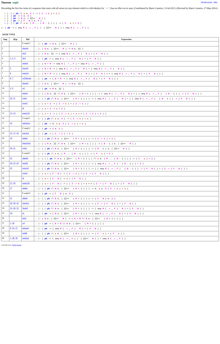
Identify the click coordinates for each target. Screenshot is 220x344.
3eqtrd (25, 208)
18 (17, 133)
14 (14, 113)
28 (14, 183)
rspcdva (25, 133)
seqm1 (25, 93)
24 (17, 163)
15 (11, 133)
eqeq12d (26, 113)
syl (23, 88)
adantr (25, 138)
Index (215, 2)
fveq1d (25, 68)
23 (11, 158)
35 (13, 228)
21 (14, 148)
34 (11, 213)
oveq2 (25, 103)
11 (14, 98)
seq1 (24, 53)
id (23, 108)
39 (16, 238)
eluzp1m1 (26, 143)
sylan (24, 98)
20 (11, 163)
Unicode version (206, 2)
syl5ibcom (26, 78)
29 (11, 203)
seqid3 (25, 163)
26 (14, 208)
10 (11, 98)
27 (11, 183)
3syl (24, 58)
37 (16, 228)
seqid (15, 2)
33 (17, 208)
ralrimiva (26, 123)
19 (11, 138)
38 (13, 238)
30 (14, 203)
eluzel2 (25, 83)
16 (11, 123)
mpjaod (25, 228)
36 (13, 223)
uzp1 (24, 218)
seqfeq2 (25, 238)
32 (17, 203)
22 (14, 163)
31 (11, 198)
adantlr (25, 158)
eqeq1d (25, 73)
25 (11, 168)
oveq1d (25, 168)
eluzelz (25, 48)
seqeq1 (25, 63)
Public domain (16, 245)
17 (14, 133)
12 (11, 208)
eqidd (24, 233)
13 (11, 113)
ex (23, 213)
